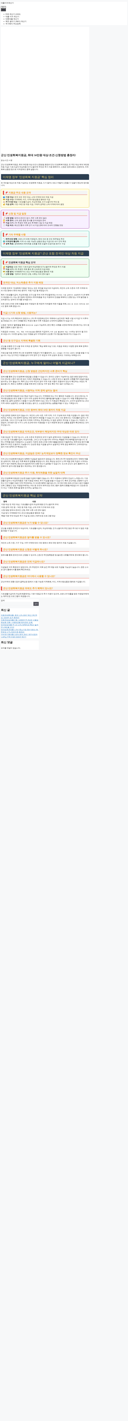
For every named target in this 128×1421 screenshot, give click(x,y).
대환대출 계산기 (12, 19)
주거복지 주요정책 (13, 24)
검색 (3, 600)
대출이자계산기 (7, 3)
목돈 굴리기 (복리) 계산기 (15, 21)
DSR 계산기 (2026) (12, 14)
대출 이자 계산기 (12, 17)
